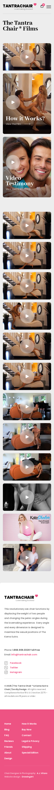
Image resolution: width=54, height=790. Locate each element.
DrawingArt (28, 776)
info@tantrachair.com (24, 654)
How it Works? (25, 119)
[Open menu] (48, 6)
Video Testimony (20, 184)
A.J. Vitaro (42, 773)
